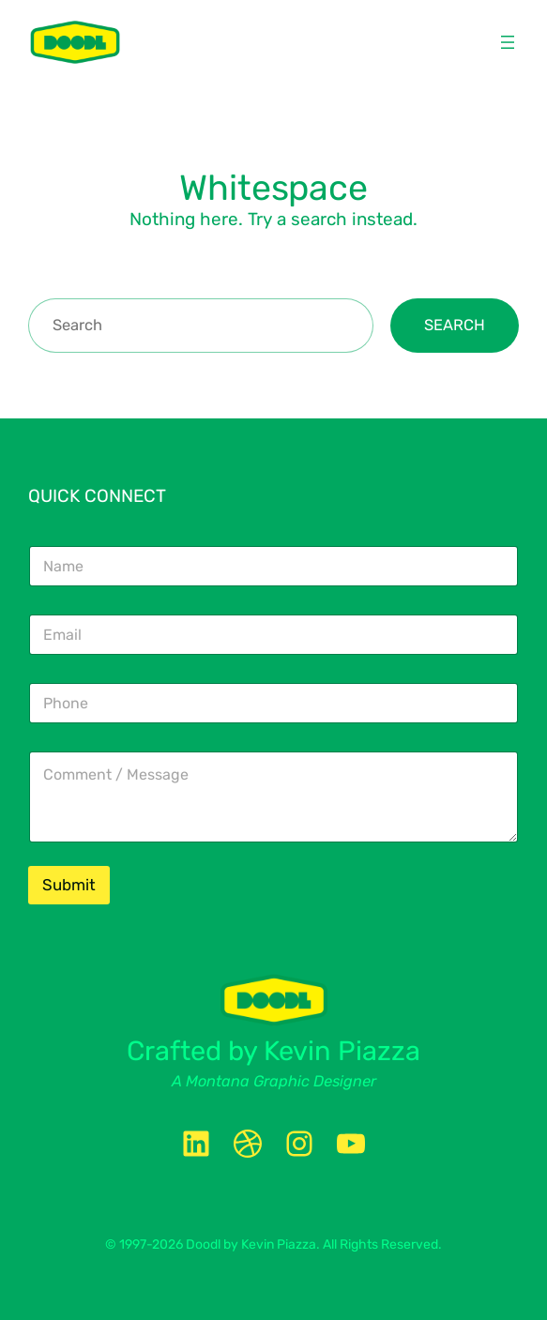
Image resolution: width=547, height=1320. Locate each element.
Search (454, 325)
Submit (69, 884)
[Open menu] (507, 42)
